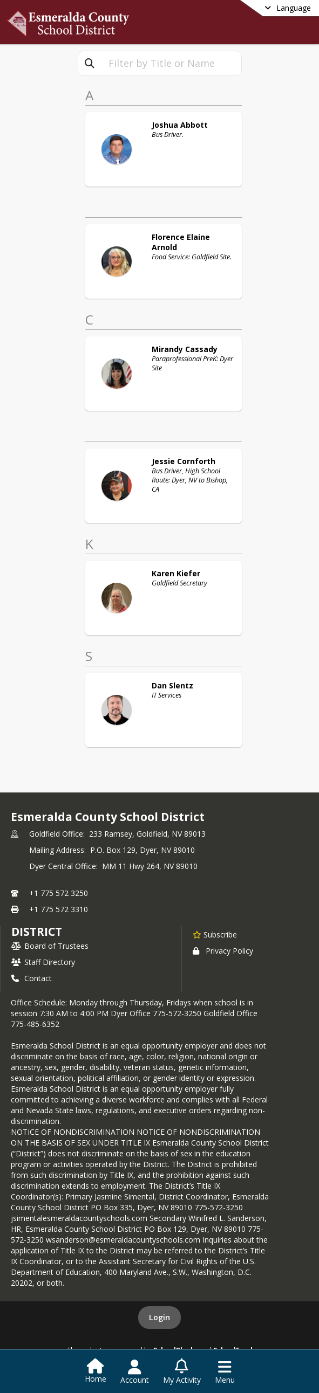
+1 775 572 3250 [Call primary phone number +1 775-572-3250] (58, 893)
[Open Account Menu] (134, 1371)
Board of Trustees (50, 946)
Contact (31, 978)
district (36, 931)
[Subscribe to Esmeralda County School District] (215, 934)
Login (159, 1317)
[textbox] (171, 63)
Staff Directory (43, 962)
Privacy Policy (223, 951)
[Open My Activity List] (182, 1371)
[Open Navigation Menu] (225, 1371)
